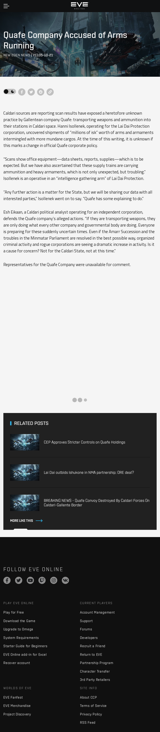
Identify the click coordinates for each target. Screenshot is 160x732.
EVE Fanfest (13, 697)
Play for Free (13, 612)
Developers (89, 638)
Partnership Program (96, 663)
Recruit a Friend (92, 646)
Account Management (97, 612)
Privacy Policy (91, 714)
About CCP (88, 697)
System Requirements (21, 638)
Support (86, 621)
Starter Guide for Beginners (25, 646)
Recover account (16, 663)
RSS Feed (88, 722)
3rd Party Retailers (95, 680)
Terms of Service (93, 706)
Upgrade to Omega (18, 629)
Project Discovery (17, 714)
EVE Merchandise (17, 706)
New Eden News (16, 55)
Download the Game (19, 621)
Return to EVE (91, 654)
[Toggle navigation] (6, 6)
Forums (86, 629)
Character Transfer (95, 671)
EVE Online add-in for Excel (25, 654)
